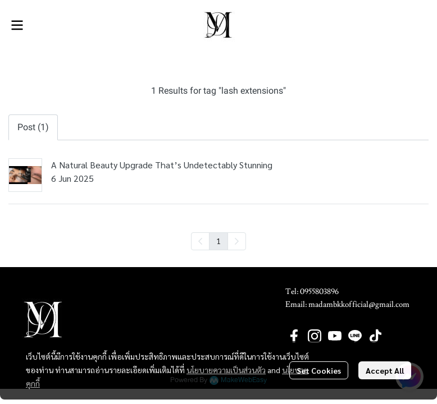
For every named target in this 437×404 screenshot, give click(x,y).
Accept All (385, 370)
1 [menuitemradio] (218, 241)
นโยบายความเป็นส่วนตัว (226, 370)
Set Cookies (319, 370)
